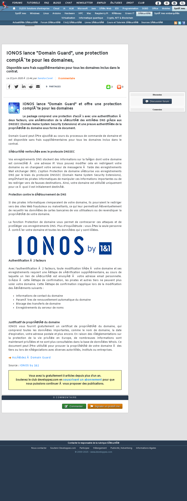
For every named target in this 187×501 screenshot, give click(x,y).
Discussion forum (157, 101)
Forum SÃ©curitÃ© (50, 22)
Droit (130, 3)
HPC (80, 13)
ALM (71, 8)
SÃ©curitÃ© (144, 13)
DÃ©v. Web (105, 8)
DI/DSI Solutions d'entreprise (34, 8)
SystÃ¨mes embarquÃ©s (166, 13)
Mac (89, 13)
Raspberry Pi (101, 13)
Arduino (56, 13)
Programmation (130, 8)
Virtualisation (68, 18)
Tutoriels (33, 3)
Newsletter (84, 3)
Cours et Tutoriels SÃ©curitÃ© (122, 22)
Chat (68, 3)
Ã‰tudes (116, 3)
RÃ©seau (116, 13)
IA (64, 8)
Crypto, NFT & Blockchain (120, 18)
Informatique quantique (91, 18)
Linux (46, 13)
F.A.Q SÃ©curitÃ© (72, 22)
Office (155, 8)
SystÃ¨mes (179, 8)
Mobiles (166, 8)
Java (93, 8)
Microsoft (82, 8)
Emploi (101, 3)
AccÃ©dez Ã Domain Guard (31, 366)
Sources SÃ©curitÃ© (152, 22)
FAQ (46, 3)
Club (141, 3)
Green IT (129, 13)
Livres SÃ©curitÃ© (94, 22)
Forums (17, 3)
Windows (35, 13)
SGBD (145, 8)
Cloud (56, 8)
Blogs (57, 3)
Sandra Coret (44, 86)
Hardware (70, 13)
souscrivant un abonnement (82, 388)
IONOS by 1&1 (29, 374)
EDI (117, 8)
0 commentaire (66, 86)
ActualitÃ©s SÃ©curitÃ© (25, 22)
